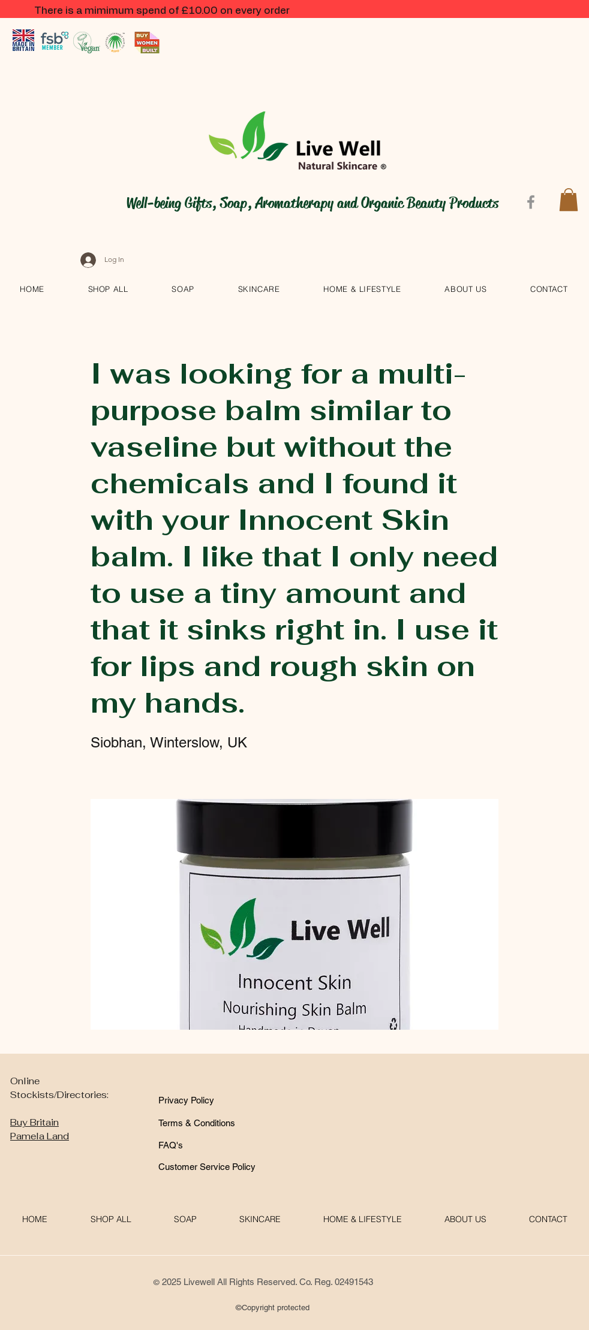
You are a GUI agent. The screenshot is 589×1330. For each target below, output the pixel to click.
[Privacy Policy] (197, 1100)
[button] (568, 199)
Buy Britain (34, 1122)
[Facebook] (531, 202)
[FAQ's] (189, 1145)
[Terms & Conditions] (201, 1122)
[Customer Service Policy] (207, 1166)
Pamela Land (39, 1136)
